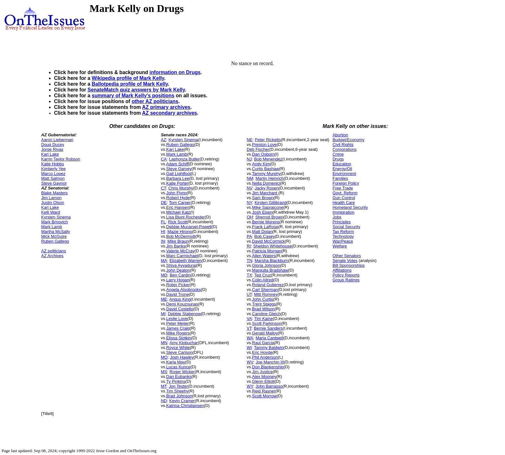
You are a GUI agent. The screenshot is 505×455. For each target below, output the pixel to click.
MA (164, 260)
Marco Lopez (53, 173)
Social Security (346, 226)
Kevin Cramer (182, 400)
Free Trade (342, 188)
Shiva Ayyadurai (181, 265)
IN (163, 241)
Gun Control (343, 197)
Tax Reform (343, 231)
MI (163, 313)
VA (249, 318)
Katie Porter (177, 183)
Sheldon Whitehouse (272, 246)
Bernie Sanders (268, 328)
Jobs (336, 217)
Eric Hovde (262, 352)
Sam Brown (263, 197)
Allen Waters (264, 255)
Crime (338, 154)
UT (249, 294)
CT (163, 188)
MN (164, 342)
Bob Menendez (268, 159)
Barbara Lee (177, 178)
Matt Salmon (53, 178)
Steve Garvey (179, 168)
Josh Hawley (182, 357)
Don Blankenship (268, 366)
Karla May (175, 362)
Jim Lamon (51, 197)
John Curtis (262, 299)
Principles (341, 221)
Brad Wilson (263, 308)
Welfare (339, 246)
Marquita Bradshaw (270, 270)
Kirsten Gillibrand (271, 202)
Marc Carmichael (182, 255)
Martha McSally (55, 231)
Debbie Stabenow (184, 313)
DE (164, 202)
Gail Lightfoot (178, 173)
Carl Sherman (265, 289)
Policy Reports (345, 275)
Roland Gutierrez (268, 284)
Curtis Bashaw (265, 168)
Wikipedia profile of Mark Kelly (128, 78)
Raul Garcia (263, 342)
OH (250, 217)
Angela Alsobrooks (183, 289)
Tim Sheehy (177, 391)
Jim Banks (176, 246)
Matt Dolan (262, 231)
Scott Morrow (264, 395)
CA (164, 159)
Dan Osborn (263, 154)
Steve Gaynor (54, 183)
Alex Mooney (264, 376)
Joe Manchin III (270, 362)
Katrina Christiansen (185, 405)
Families (340, 178)
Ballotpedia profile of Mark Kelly (130, 84)
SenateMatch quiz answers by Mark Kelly (136, 89)
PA (249, 236)
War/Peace (342, 241)
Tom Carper (180, 202)
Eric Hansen (177, 207)
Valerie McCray (180, 250)
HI (163, 231)
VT (249, 328)
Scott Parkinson (266, 323)
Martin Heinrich (269, 178)
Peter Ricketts (268, 139)
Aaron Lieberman (57, 139)
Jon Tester (178, 386)
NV (249, 188)
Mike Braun (178, 241)
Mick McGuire (54, 236)
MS (164, 371)
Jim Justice (262, 371)
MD (164, 275)
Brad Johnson (179, 395)
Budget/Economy (348, 139)
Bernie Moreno (266, 221)
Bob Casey (264, 236)
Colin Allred (262, 279)
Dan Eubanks (178, 376)
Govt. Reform (344, 192)
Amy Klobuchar (183, 342)
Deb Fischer (258, 149)
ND (164, 400)
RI (249, 246)
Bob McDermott (180, 236)
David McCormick (268, 241)
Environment (344, 173)
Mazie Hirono (179, 231)
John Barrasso (268, 386)
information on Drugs (175, 72)
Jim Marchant (265, 192)
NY (249, 202)
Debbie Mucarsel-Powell (188, 226)
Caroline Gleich (266, 313)
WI (249, 347)
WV (250, 362)
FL (163, 221)
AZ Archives (52, 255)
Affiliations (341, 270)
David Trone (177, 294)
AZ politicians (53, 250)
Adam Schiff (177, 163)
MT (163, 386)
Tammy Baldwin (268, 347)
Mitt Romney (266, 294)
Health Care (343, 202)
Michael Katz (178, 212)
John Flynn (176, 192)
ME (164, 299)
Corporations (344, 149)
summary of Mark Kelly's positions (133, 95)
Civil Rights (342, 144)
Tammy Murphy (266, 173)
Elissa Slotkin (178, 337)
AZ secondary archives (169, 113)
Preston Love (264, 144)
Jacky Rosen (267, 188)
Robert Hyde (178, 197)
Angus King (180, 299)
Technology (343, 236)
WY (250, 386)
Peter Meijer (177, 323)
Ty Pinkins (175, 381)
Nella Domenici (266, 183)
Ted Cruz (262, 275)
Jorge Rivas (52, 149)
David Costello (179, 308)
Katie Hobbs (52, 163)
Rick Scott (177, 221)
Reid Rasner (263, 391)
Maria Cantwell (269, 337)
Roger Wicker (182, 371)
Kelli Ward (50, 212)
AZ (163, 139)
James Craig (178, 328)
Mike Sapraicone (267, 207)
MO (164, 357)
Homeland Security (350, 207)
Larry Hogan (177, 279)
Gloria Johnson (266, 265)
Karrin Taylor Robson (60, 159)
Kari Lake (50, 154)
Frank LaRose (265, 226)
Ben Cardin (180, 275)
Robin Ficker (178, 284)
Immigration (343, 212)
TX (249, 275)
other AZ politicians (155, 101)
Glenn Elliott (263, 381)
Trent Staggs (264, 304)
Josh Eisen (262, 212)
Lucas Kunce (178, 366)
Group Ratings (345, 279)
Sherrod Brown (269, 217)
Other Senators (346, 255)
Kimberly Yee (53, 168)
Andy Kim (261, 163)
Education (341, 163)
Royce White (178, 347)
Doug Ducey (52, 144)
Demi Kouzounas (182, 304)
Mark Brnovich (54, 221)
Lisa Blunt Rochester (185, 217)
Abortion (340, 134)
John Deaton (178, 270)
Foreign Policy (345, 183)
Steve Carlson (179, 352)
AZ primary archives (166, 107)
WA (250, 337)
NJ (249, 159)
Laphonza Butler (184, 159)
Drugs (338, 159)
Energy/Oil (342, 168)
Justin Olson (52, 202)
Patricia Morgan (266, 250)
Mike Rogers (178, 333)
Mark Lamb (51, 226)
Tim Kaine (263, 318)
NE (249, 139)
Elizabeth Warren (185, 260)
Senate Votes (344, 260)
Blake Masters (54, 192)
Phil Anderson (265, 357)
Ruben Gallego (55, 241)
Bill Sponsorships (348, 265)
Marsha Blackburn (272, 260)
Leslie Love (176, 318)
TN (249, 260)
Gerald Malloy (265, 333)
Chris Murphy (180, 188)
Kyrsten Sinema (56, 217)
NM (250, 178)
